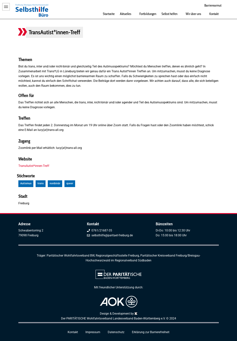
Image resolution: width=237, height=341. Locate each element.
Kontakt (214, 14)
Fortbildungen (147, 14)
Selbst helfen (169, 14)
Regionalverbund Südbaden (133, 260)
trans (40, 183)
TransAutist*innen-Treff (33, 166)
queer (69, 183)
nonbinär (55, 183)
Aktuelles (125, 14)
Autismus (25, 183)
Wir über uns (193, 14)
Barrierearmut (212, 5)
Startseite (109, 14)
